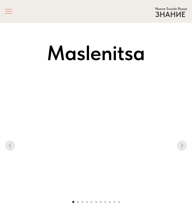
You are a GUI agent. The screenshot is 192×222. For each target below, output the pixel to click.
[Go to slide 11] (119, 202)
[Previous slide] (10, 146)
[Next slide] (182, 146)
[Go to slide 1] (73, 202)
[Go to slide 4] (87, 202)
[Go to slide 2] (78, 202)
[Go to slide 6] (96, 202)
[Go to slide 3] (82, 202)
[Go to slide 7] (101, 202)
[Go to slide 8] (105, 202)
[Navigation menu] (8, 11)
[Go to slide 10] (114, 202)
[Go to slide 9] (110, 202)
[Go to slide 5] (92, 202)
